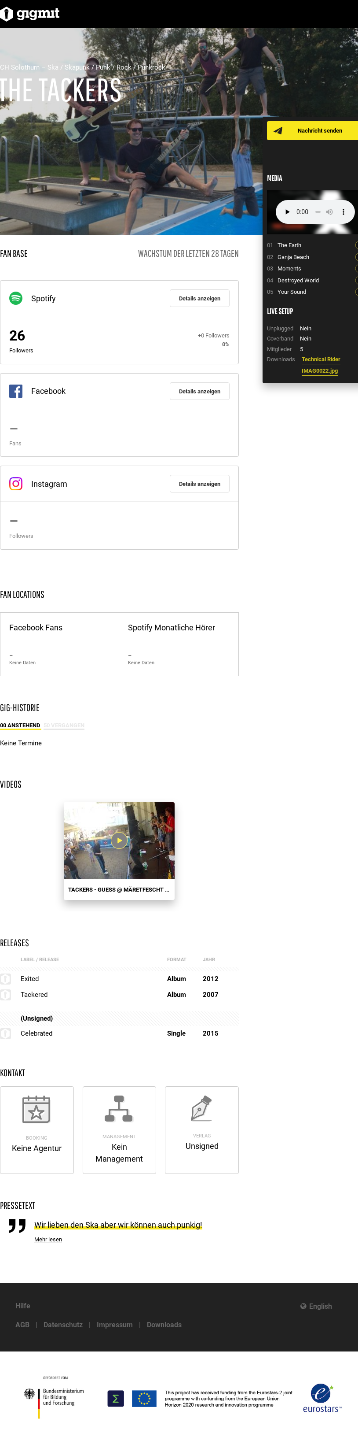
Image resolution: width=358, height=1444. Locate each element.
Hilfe (22, 1306)
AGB (22, 1325)
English (320, 1306)
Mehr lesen (48, 1239)
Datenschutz (63, 1325)
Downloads (164, 1325)
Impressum (115, 1325)
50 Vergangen (64, 725)
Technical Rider (321, 359)
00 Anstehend (20, 725)
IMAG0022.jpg (320, 370)
